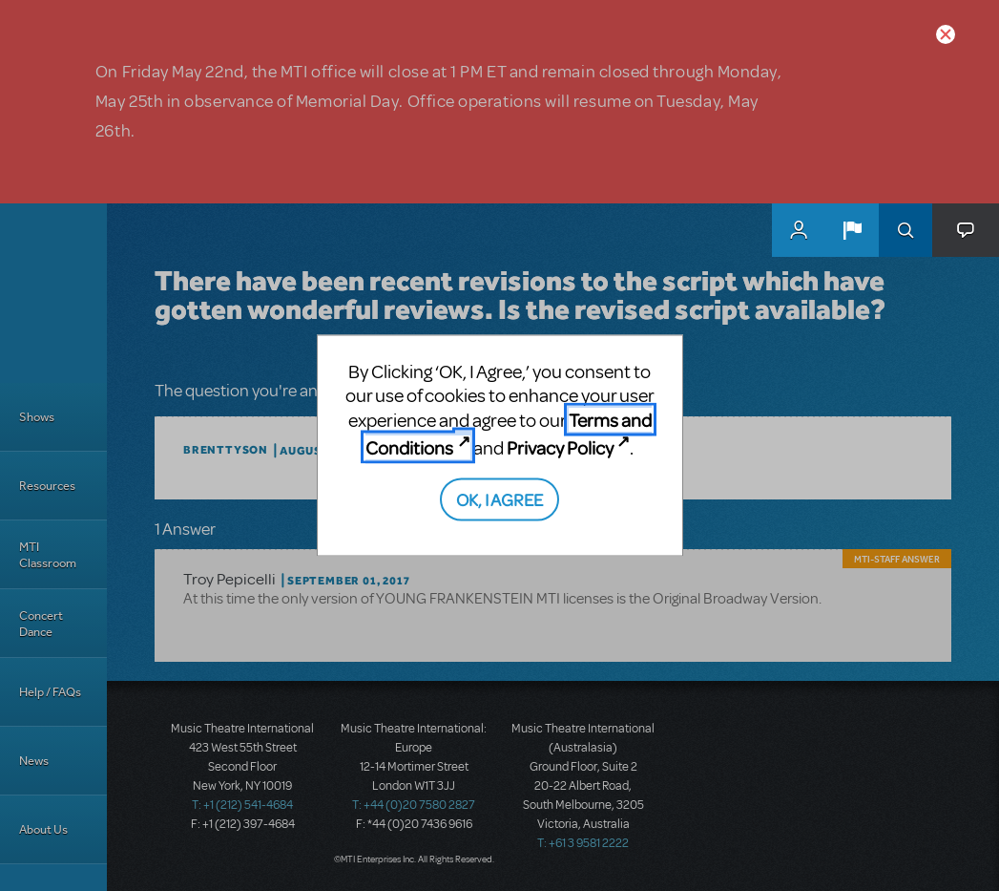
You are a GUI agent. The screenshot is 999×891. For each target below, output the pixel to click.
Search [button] (905, 230)
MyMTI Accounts (798, 230)
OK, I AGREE (499, 498)
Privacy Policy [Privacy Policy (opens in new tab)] (560, 447)
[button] (852, 230)
